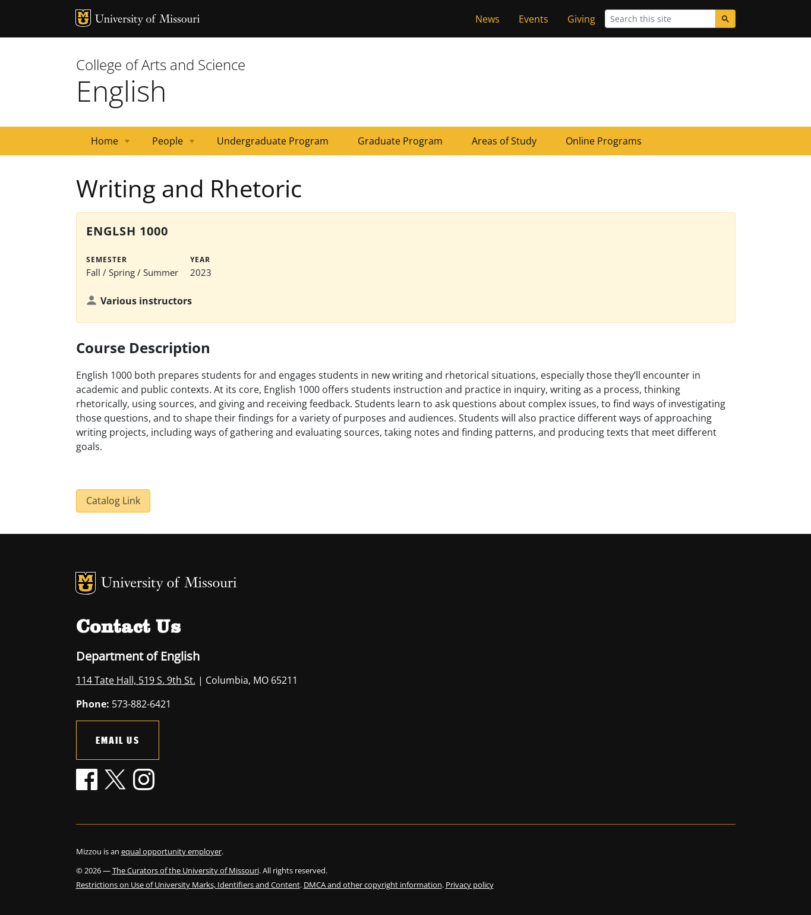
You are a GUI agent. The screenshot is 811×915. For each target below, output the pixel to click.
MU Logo (83, 18)
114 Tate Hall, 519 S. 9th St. (135, 680)
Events (533, 19)
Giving (581, 19)
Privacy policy (470, 884)
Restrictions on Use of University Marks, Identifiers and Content (188, 884)
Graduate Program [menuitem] (400, 140)
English (121, 90)
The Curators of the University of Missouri (185, 870)
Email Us (118, 740)
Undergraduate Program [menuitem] (273, 140)
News (487, 19)
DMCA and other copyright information (373, 884)
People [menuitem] (166, 144)
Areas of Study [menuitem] (504, 140)
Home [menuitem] (103, 144)
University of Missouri (147, 20)
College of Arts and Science (160, 64)
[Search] (725, 19)
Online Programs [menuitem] (604, 140)
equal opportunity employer (171, 851)
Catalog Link (113, 500)
